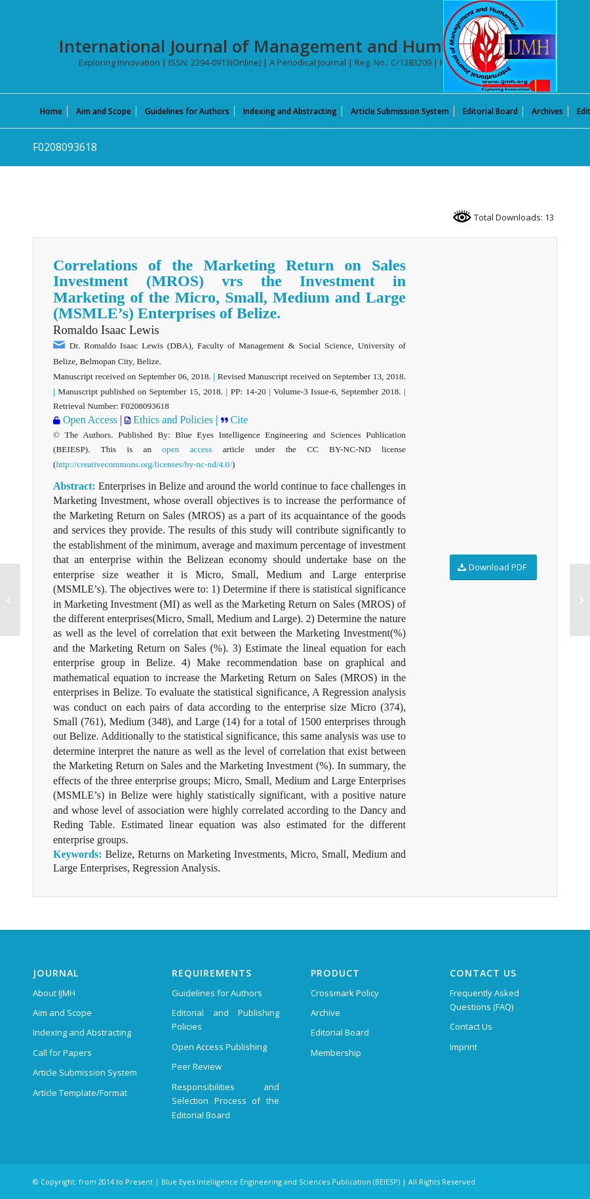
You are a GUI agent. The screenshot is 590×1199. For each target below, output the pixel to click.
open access (187, 449)
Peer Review (197, 1066)
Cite (238, 419)
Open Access (88, 419)
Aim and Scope (62, 1013)
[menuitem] (51, 111)
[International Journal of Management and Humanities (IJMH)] (500, 46)
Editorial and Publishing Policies (225, 1019)
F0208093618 (65, 147)
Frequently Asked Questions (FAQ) (484, 1000)
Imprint (463, 1047)
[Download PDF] (493, 567)
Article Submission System (85, 1072)
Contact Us (471, 1026)
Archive (325, 1013)
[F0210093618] (10, 600)
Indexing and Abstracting (82, 1032)
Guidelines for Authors (217, 993)
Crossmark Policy (345, 993)
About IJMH (54, 993)
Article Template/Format (80, 1093)
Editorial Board (340, 1032)
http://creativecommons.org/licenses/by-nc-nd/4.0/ (143, 464)
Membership (336, 1053)
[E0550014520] (580, 600)
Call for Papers (62, 1053)
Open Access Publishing (219, 1047)
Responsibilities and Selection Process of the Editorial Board (225, 1101)
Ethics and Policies (171, 419)
